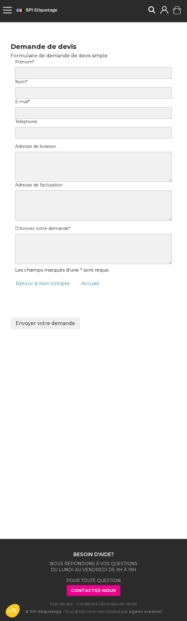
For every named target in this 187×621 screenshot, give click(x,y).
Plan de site (61, 603)
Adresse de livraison (35, 146)
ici (108, 458)
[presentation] (61, 306)
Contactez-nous (93, 590)
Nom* (21, 81)
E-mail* (22, 101)
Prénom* (24, 62)
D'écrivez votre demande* (42, 228)
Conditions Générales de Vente (106, 603)
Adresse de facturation (39, 185)
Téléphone (26, 121)
